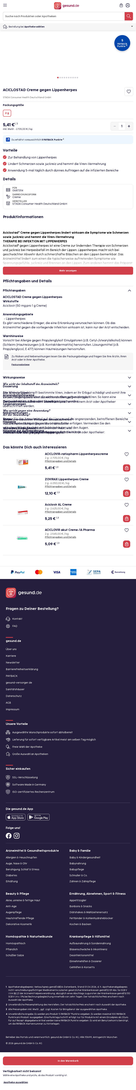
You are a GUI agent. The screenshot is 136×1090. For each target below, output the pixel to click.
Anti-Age (11, 906)
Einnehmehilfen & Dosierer (85, 961)
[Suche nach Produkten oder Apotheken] (128, 16)
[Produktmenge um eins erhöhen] (129, 126)
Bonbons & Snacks (80, 906)
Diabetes (11, 875)
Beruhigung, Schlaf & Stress (22, 869)
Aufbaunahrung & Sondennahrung (90, 943)
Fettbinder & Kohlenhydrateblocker (91, 918)
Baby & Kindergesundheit (84, 857)
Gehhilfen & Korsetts (82, 967)
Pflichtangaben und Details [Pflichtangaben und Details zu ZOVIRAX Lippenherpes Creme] (60, 486)
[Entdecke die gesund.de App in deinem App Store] (15, 817)
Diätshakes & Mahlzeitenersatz (88, 912)
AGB (8, 702)
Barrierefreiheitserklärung (22, 669)
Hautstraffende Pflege (20, 918)
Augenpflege (14, 912)
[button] (58, 77)
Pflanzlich (12, 949)
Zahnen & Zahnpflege (82, 881)
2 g (7, 113)
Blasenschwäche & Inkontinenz (88, 949)
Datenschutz (14, 696)
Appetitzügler (77, 900)
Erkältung (12, 881)
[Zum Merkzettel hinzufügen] (128, 91)
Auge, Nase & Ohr (16, 863)
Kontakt (17, 618)
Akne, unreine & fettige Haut (23, 900)
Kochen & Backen (80, 924)
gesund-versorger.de (19, 682)
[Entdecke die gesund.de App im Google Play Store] (39, 817)
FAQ (14, 626)
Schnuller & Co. (78, 875)
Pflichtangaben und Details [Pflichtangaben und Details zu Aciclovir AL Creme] (60, 512)
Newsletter (13, 662)
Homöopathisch (15, 943)
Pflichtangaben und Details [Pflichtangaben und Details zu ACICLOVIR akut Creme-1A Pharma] (60, 537)
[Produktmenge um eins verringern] (115, 126)
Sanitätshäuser (15, 689)
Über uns (11, 649)
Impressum (12, 709)
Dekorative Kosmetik (19, 924)
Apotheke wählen (78, 26)
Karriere (11, 655)
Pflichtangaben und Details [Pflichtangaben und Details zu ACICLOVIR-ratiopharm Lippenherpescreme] (60, 461)
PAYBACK (11, 676)
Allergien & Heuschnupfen (21, 857)
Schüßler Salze (15, 955)
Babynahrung (77, 863)
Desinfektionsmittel (81, 955)
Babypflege (76, 869)
